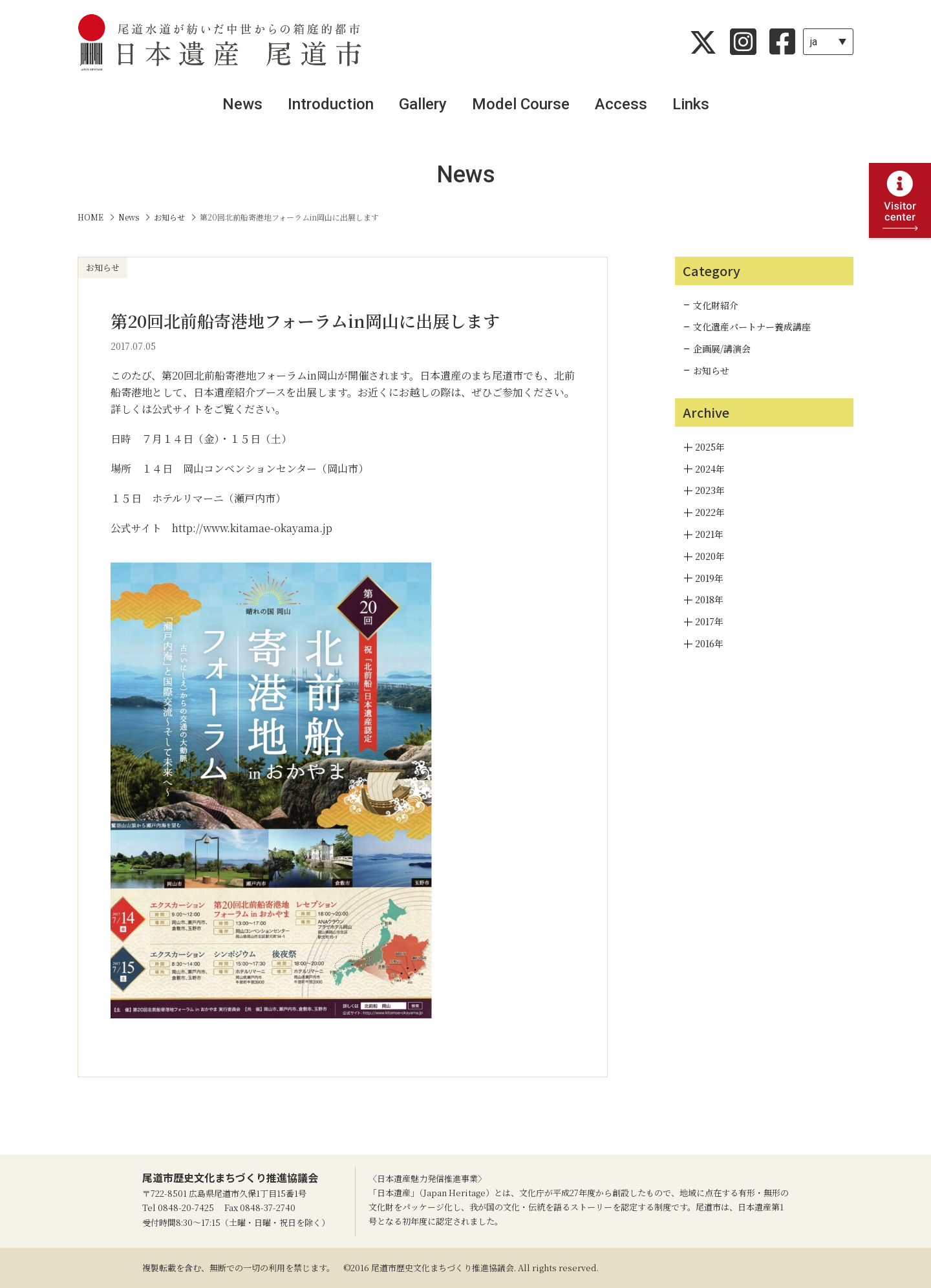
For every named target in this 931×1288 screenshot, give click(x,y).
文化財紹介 (715, 305)
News (242, 104)
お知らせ (711, 370)
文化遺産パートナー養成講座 (752, 326)
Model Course (521, 104)
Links (690, 104)
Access (621, 104)
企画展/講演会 (722, 348)
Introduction (331, 104)
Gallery (423, 104)
